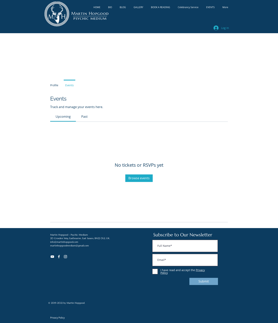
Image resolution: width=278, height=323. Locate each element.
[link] (63, 116)
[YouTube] (52, 257)
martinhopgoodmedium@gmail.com (69, 245)
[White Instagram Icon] (65, 257)
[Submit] (203, 281)
